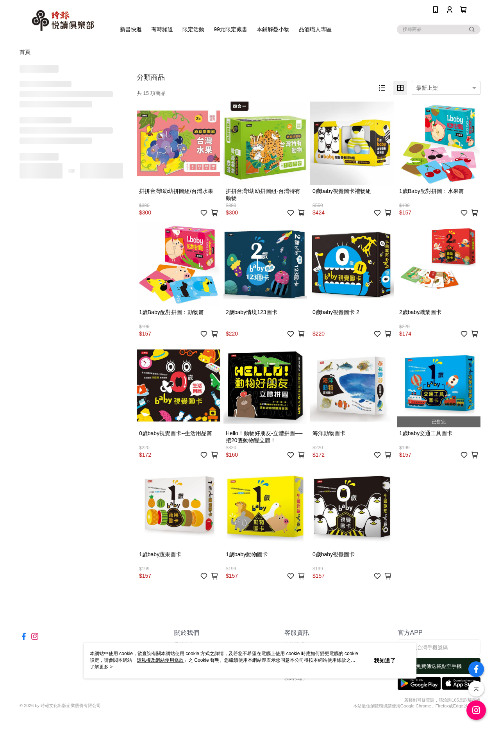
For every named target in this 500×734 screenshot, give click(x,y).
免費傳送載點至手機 (439, 666)
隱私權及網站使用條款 (160, 660)
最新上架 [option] (427, 88)
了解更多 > (101, 667)
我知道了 (385, 660)
